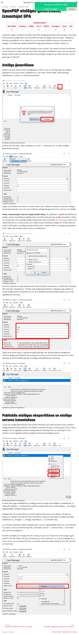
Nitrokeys (5, 7)
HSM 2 (31, 26)
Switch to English (50, 9)
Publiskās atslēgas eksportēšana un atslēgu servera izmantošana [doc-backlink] (37, 418)
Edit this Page (56, 632)
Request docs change (69, 632)
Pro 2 (39, 26)
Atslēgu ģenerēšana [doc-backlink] (18, 65)
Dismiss (72, 9)
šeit (67, 43)
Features (13, 7)
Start (65, 26)
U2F (70, 26)
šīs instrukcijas (61, 220)
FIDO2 (46, 26)
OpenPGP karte (24, 7)
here (15, 51)
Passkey (22, 26)
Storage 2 (56, 26)
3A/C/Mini (12, 26)
